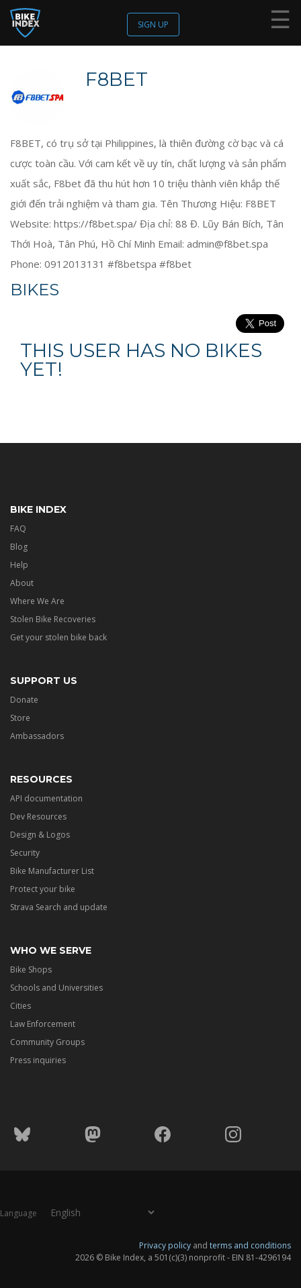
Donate (24, 699)
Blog (19, 546)
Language (18, 1213)
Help (19, 565)
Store (20, 718)
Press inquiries (38, 1060)
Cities (20, 1005)
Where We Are (37, 601)
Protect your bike (42, 889)
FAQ (18, 528)
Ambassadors (37, 736)
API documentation (46, 798)
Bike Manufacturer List (52, 871)
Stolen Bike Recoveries (52, 619)
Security (25, 852)
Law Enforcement (42, 1024)
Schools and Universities (56, 987)
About (22, 583)
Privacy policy (165, 1245)
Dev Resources (38, 816)
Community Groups (47, 1042)
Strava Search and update (59, 907)
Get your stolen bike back (58, 637)
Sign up (153, 24)
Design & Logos (40, 834)
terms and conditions (250, 1245)
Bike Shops (31, 969)
